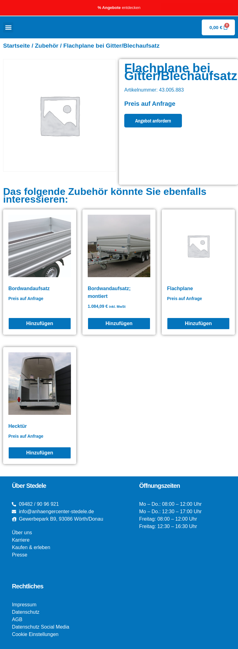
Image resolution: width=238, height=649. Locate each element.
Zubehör (46, 45)
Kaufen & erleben (31, 547)
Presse (19, 554)
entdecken (119, 7)
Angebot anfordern (153, 120)
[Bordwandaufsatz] (39, 323)
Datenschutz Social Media (40, 627)
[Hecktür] (39, 453)
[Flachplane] (198, 323)
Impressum (24, 604)
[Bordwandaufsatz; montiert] (119, 323)
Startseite (16, 45)
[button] (8, 27)
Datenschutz (25, 612)
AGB (17, 619)
